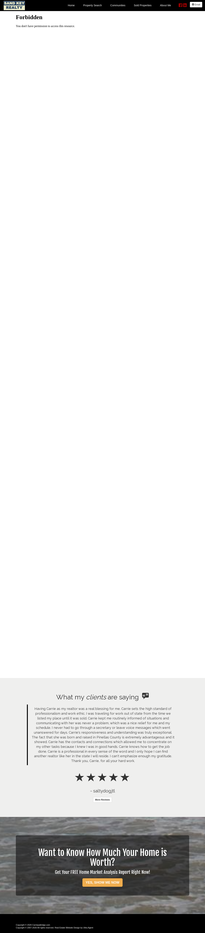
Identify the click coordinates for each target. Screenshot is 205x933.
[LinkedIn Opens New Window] (185, 4)
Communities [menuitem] (117, 5)
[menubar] (119, 5)
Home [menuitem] (71, 5)
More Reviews (102, 800)
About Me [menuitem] (165, 5)
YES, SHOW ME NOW (102, 882)
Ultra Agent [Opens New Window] (88, 928)
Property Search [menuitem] (92, 5)
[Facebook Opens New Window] (180, 4)
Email (196, 4)
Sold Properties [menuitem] (143, 5)
